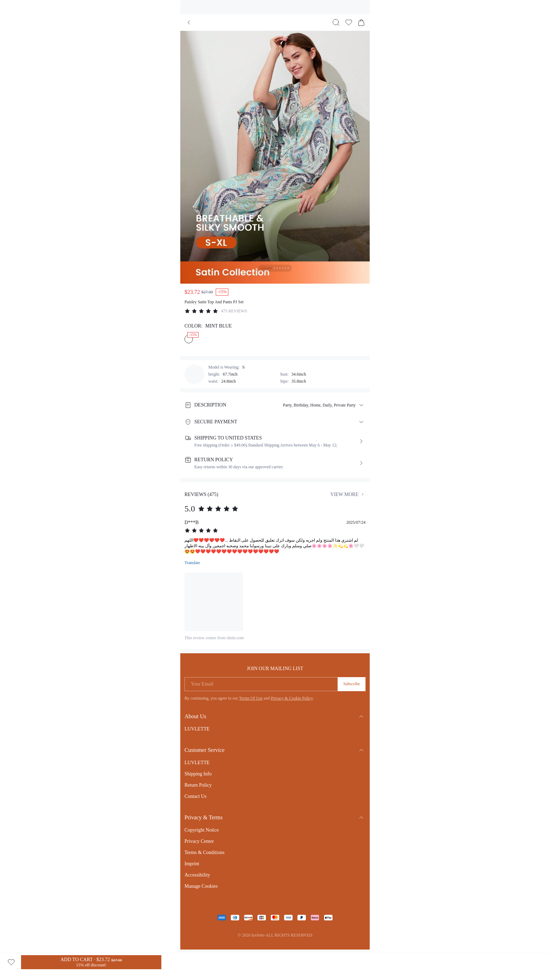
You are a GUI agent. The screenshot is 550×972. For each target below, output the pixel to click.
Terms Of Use (250, 698)
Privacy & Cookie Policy (292, 698)
